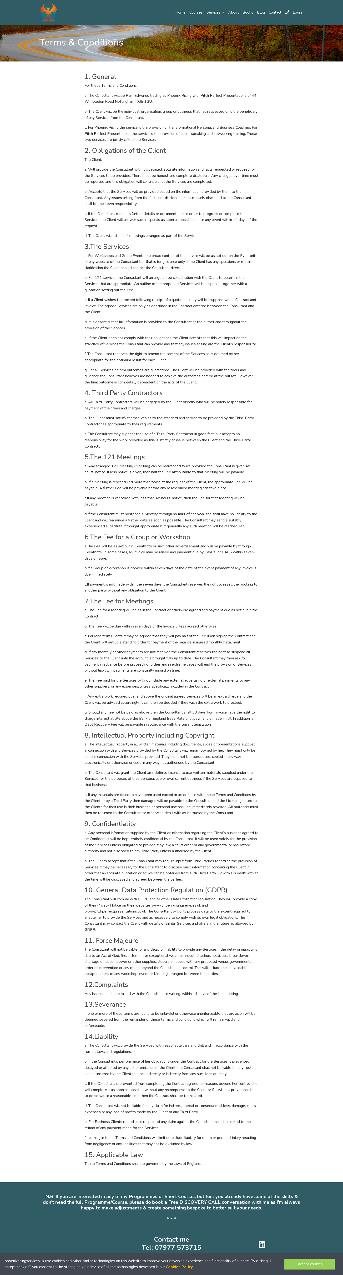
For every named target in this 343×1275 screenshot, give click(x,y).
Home (180, 12)
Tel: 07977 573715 (171, 1247)
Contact (275, 12)
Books (247, 12)
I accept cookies (309, 1264)
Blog (261, 12)
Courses (196, 12)
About (233, 12)
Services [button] (214, 12)
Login (297, 12)
